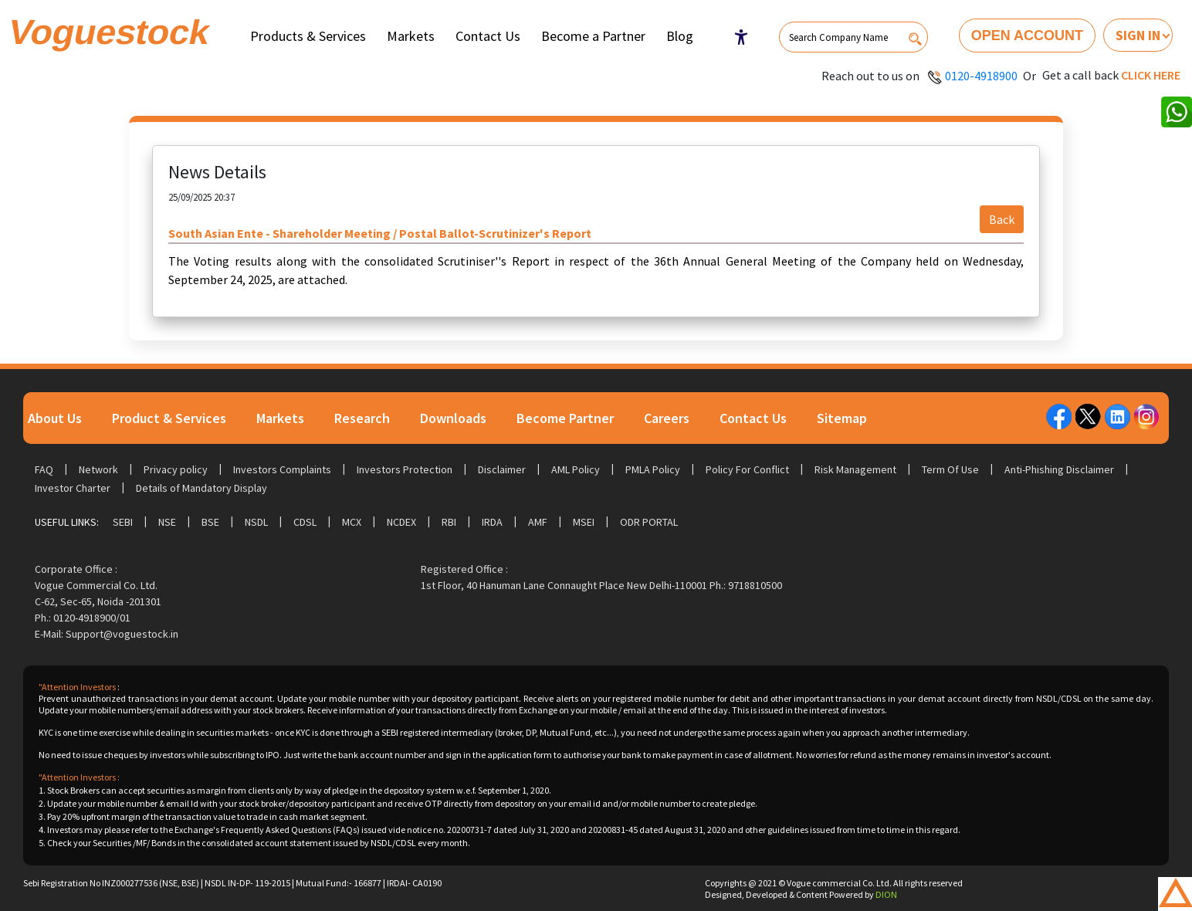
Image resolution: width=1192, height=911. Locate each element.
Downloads (453, 418)
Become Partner (565, 418)
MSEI (583, 522)
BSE (210, 522)
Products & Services (308, 36)
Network (98, 469)
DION (886, 894)
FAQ (44, 469)
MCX (351, 522)
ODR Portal (649, 522)
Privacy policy (176, 469)
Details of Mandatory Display (201, 488)
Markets (411, 36)
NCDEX (401, 522)
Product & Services (169, 418)
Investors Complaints (282, 469)
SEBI (123, 522)
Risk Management (855, 469)
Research (362, 418)
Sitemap (842, 418)
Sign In (1138, 35)
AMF (537, 522)
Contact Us (487, 36)
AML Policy (575, 469)
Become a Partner (593, 36)
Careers (666, 418)
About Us (55, 418)
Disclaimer (502, 469)
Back (1001, 219)
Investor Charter (72, 488)
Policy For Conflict (747, 469)
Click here (1150, 75)
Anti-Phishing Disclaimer (1059, 469)
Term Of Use (950, 469)
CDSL (305, 522)
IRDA (492, 522)
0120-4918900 (981, 75)
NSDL (256, 522)
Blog (679, 36)
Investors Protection (404, 469)
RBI (449, 522)
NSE (167, 522)
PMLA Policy (652, 469)
